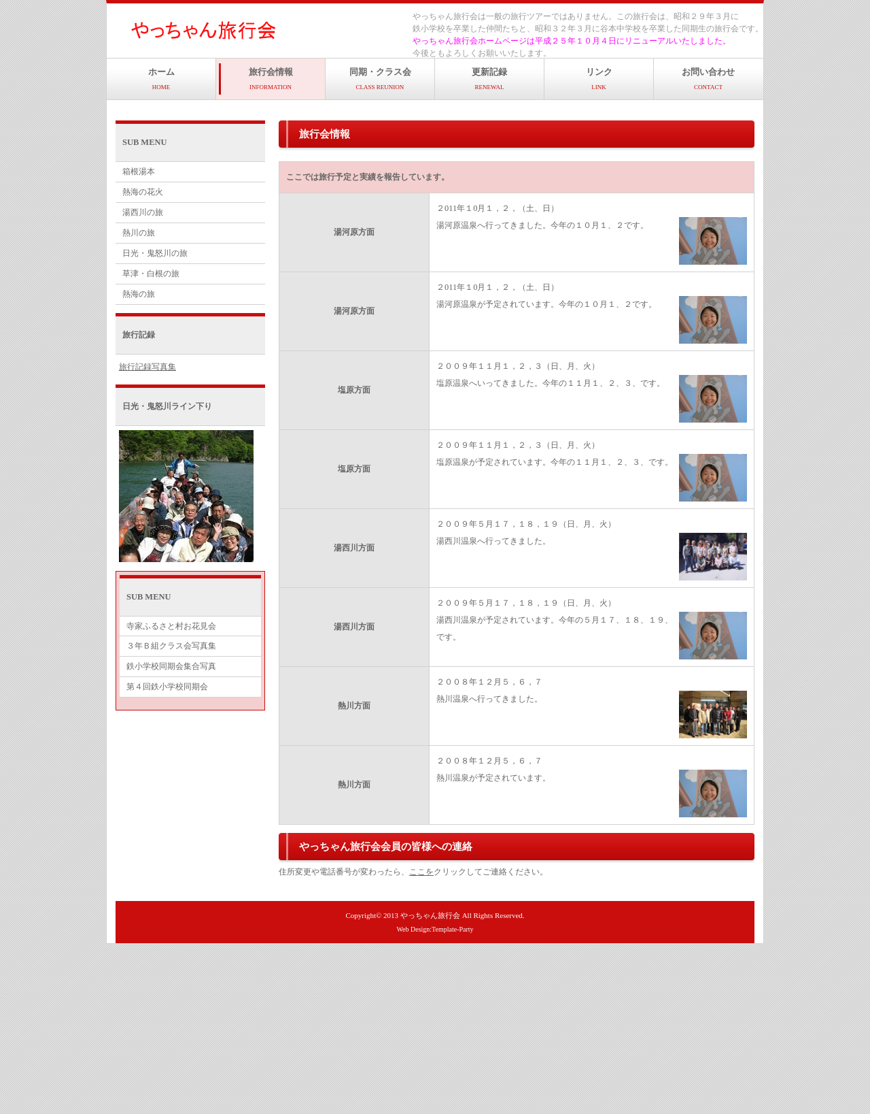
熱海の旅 (138, 294)
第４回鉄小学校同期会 (167, 686)
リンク (599, 79)
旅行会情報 (271, 79)
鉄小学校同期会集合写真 (171, 666)
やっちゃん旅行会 (430, 915)
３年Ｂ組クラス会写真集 (171, 646)
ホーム (161, 79)
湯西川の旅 (142, 212)
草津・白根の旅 (150, 273)
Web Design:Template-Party (434, 929)
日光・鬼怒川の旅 (155, 253)
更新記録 (489, 79)
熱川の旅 (138, 232)
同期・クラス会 (380, 79)
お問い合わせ (708, 79)
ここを (421, 872)
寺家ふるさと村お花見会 (171, 626)
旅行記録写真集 (147, 367)
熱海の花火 (142, 192)
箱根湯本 (138, 171)
